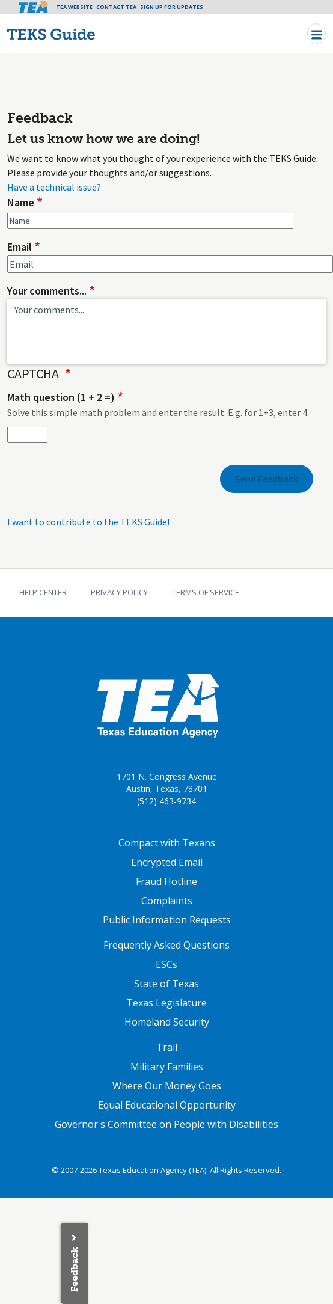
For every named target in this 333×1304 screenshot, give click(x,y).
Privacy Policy (119, 592)
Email (19, 247)
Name (20, 202)
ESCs (166, 964)
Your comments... (47, 291)
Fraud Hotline (166, 881)
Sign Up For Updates (171, 7)
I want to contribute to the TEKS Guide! (88, 522)
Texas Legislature (166, 1002)
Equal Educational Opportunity (167, 1105)
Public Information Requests (167, 919)
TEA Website (74, 7)
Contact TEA (116, 7)
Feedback (74, 1269)
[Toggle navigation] (316, 33)
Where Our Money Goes (166, 1085)
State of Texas (166, 983)
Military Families (166, 1066)
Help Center (43, 592)
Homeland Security (166, 1022)
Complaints (166, 900)
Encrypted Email (167, 862)
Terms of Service (205, 592)
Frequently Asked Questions (166, 945)
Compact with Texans (166, 842)
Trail (166, 1047)
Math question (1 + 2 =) (61, 397)
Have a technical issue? (54, 187)
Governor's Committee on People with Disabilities (166, 1124)
